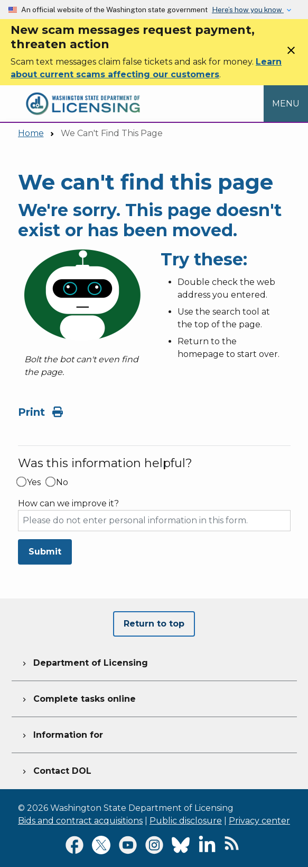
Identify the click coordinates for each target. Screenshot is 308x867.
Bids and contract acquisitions (80, 821)
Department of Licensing (84, 661)
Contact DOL (55, 769)
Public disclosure (186, 821)
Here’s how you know (248, 9)
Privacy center (259, 821)
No (62, 482)
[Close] (291, 54)
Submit (45, 552)
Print (40, 412)
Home (31, 133)
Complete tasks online (78, 697)
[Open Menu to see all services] (286, 103)
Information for (61, 733)
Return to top (154, 624)
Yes (34, 482)
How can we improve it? (68, 503)
